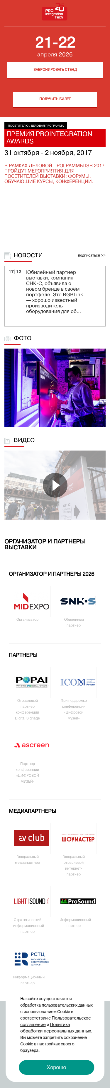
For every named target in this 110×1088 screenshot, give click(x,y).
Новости (28, 255)
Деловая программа (47, 126)
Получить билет (55, 99)
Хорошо (56, 1067)
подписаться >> (92, 255)
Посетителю (18, 126)
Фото (22, 338)
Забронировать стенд (55, 69)
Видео (24, 440)
